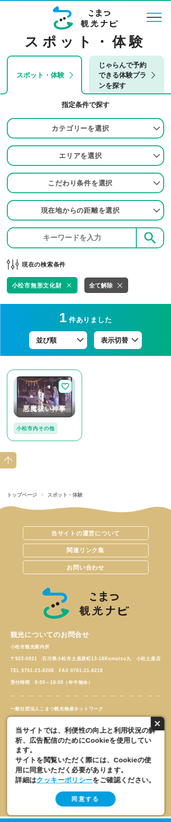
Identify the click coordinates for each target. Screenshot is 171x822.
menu (154, 17)
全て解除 (101, 285)
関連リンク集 (85, 550)
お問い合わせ (85, 567)
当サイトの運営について (85, 533)
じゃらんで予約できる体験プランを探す (122, 75)
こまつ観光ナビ (85, 18)
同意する (85, 799)
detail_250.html (32, 373)
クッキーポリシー (64, 780)
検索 (150, 237)
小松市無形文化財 (37, 285)
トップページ (22, 495)
